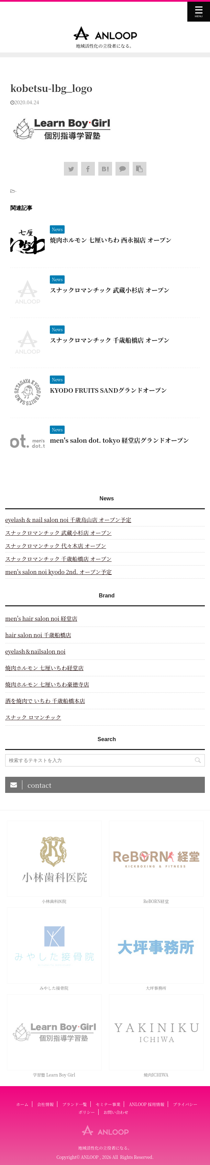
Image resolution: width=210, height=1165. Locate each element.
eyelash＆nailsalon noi (35, 651)
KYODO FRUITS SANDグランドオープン (108, 389)
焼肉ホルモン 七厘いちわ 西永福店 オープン (111, 239)
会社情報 (45, 1104)
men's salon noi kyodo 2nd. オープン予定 (58, 572)
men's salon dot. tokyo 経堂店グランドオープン (119, 440)
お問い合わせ (115, 1112)
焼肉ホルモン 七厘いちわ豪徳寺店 (47, 684)
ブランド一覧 (74, 1104)
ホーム (22, 1104)
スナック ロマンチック (33, 717)
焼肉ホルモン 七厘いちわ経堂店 (44, 668)
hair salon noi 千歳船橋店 (38, 635)
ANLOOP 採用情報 (146, 1104)
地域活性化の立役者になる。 (105, 1148)
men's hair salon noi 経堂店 (41, 618)
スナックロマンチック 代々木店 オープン (55, 546)
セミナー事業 (108, 1104)
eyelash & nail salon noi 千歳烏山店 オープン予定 (68, 520)
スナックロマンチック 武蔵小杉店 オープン (109, 289)
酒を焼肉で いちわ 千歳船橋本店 (45, 701)
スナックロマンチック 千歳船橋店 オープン (109, 339)
